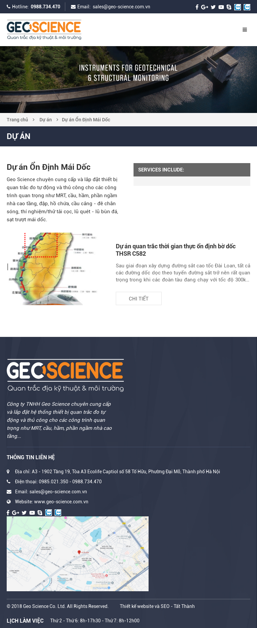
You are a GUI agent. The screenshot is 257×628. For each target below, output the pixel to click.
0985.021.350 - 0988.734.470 (70, 481)
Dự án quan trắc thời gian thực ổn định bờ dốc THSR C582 (176, 250)
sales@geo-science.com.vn (121, 6)
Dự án (45, 119)
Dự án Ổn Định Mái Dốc (86, 119)
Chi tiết (139, 299)
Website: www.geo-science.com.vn (51, 501)
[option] (128, 79)
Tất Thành (184, 606)
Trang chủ (17, 119)
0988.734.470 (45, 6)
